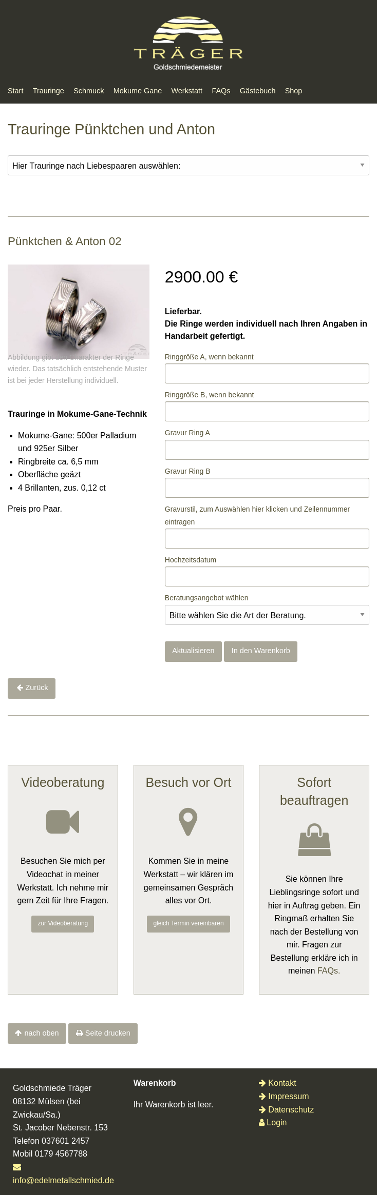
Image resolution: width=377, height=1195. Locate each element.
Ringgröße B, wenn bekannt (209, 395)
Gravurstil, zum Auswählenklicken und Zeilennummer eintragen (257, 515)
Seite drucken (107, 1033)
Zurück (37, 687)
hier (258, 509)
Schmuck (88, 91)
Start (15, 91)
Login (273, 1122)
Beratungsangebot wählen (207, 598)
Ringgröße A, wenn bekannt (209, 357)
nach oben (41, 1033)
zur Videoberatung (62, 923)
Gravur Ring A (187, 433)
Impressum (284, 1096)
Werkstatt (187, 91)
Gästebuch (258, 91)
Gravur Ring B (188, 471)
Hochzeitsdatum (190, 560)
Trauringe (48, 91)
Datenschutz (286, 1109)
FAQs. (328, 970)
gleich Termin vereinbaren (188, 923)
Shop (294, 91)
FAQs (221, 91)
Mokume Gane (138, 91)
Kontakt (277, 1083)
